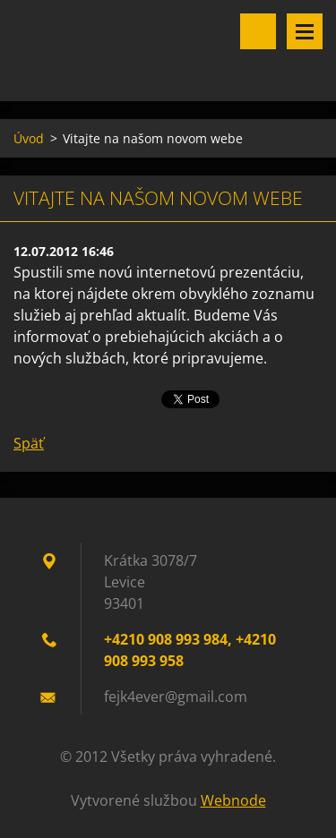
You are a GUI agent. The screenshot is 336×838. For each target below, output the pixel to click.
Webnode (233, 800)
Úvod (28, 138)
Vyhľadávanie (258, 31)
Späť (28, 443)
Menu (305, 31)
